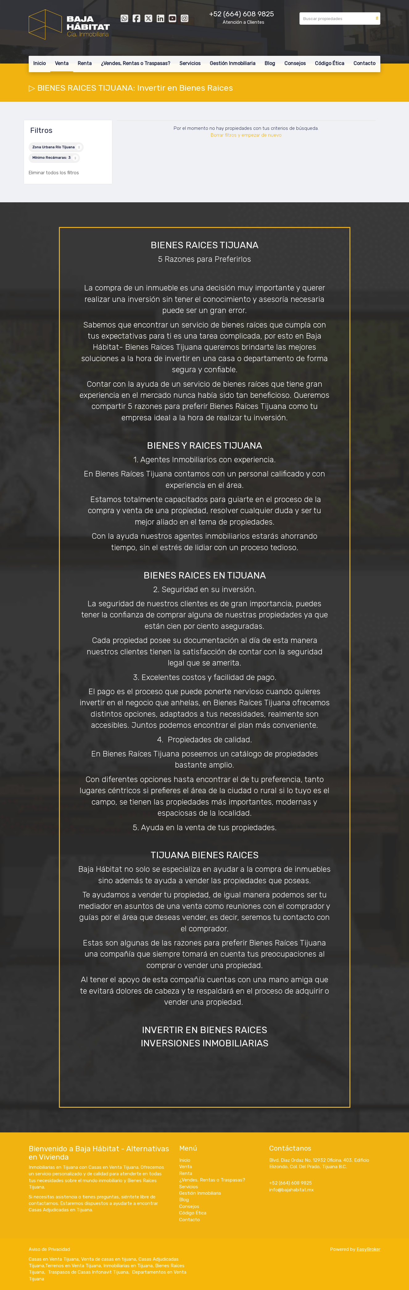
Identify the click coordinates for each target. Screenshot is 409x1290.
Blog (270, 63)
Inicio (39, 63)
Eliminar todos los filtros (54, 172)
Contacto (364, 63)
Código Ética (329, 63)
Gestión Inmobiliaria (232, 63)
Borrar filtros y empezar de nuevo (246, 135)
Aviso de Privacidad (49, 1249)
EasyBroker (368, 1249)
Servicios (190, 63)
